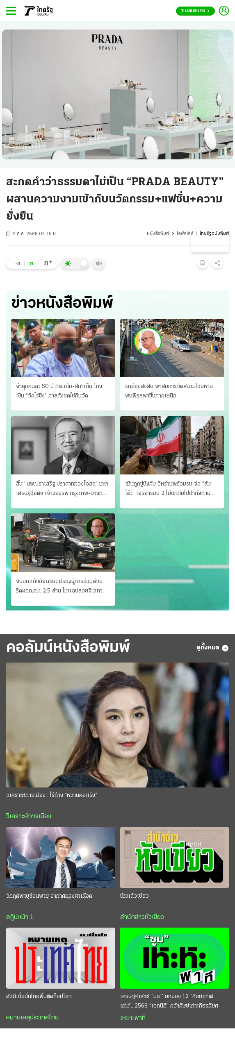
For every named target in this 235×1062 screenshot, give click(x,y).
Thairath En (195, 11)
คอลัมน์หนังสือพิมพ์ (68, 648)
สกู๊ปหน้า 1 (19, 917)
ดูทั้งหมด (212, 648)
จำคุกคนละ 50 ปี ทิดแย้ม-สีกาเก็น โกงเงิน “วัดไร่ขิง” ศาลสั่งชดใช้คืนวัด (59, 391)
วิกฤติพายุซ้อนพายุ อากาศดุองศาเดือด (49, 896)
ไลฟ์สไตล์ (185, 233)
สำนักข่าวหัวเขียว (142, 917)
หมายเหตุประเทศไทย (32, 1017)
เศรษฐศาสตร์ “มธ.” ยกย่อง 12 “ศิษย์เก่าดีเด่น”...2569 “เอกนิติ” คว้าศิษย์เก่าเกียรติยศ (169, 1001)
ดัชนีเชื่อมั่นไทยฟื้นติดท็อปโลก (39, 997)
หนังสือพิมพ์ (158, 233)
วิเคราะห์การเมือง (28, 816)
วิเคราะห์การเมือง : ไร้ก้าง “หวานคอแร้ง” (51, 795)
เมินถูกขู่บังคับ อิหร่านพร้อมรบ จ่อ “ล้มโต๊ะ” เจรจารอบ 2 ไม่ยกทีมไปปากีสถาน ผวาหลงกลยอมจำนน (168, 489)
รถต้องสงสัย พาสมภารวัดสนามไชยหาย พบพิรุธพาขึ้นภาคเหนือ (169, 391)
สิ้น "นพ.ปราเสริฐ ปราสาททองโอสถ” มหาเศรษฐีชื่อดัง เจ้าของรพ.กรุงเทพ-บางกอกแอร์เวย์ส (62, 489)
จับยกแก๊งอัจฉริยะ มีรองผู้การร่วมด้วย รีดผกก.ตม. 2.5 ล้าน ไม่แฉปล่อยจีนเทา (59, 586)
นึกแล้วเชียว (134, 896)
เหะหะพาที (133, 1018)
